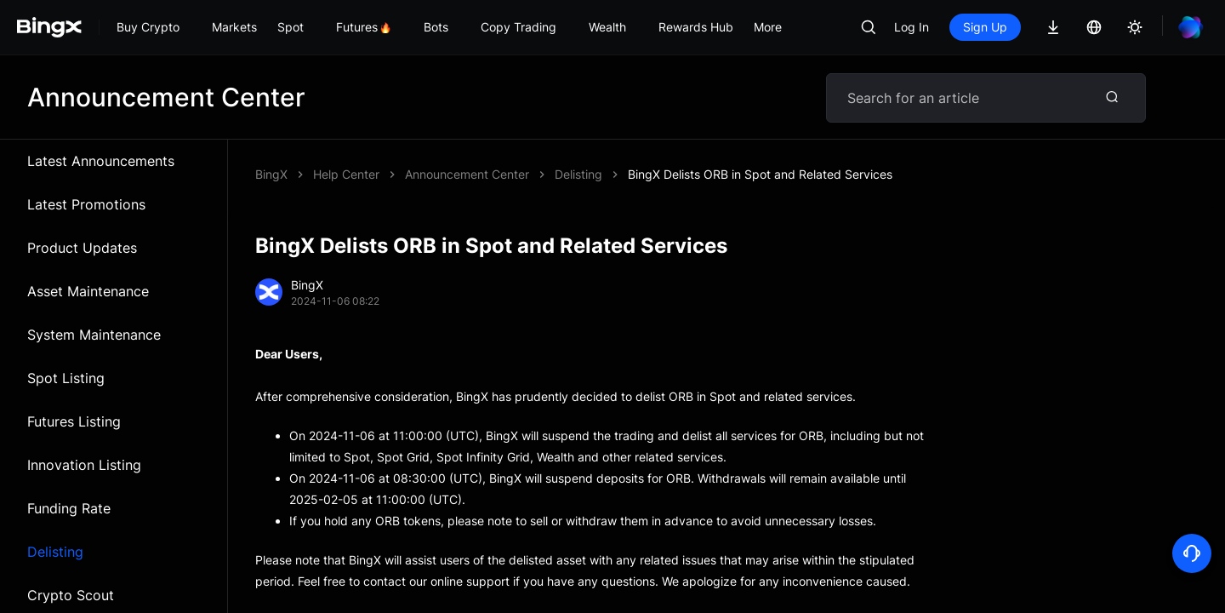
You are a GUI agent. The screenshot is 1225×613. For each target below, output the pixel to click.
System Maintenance (94, 334)
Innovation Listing (84, 464)
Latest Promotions (86, 204)
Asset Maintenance (88, 291)
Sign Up (985, 27)
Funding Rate (69, 508)
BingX (271, 174)
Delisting (55, 551)
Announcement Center (467, 174)
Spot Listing (66, 378)
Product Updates (82, 247)
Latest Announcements (100, 160)
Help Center (346, 174)
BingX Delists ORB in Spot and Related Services (760, 174)
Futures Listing (74, 421)
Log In (911, 27)
